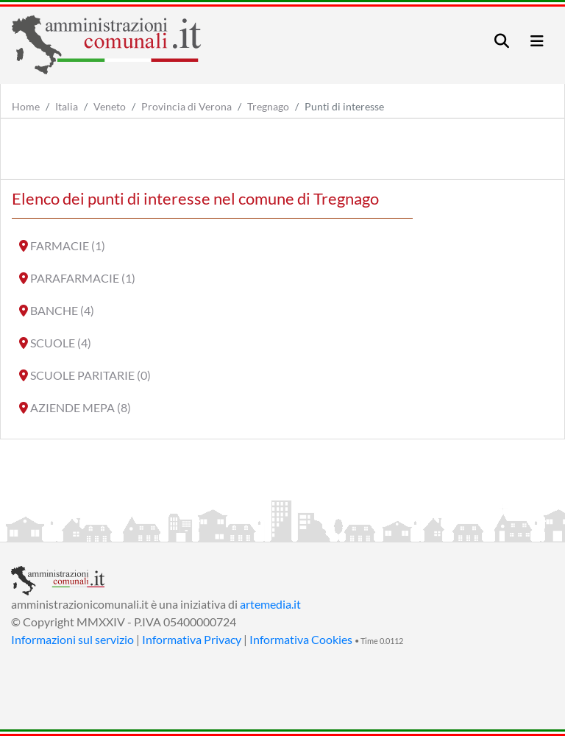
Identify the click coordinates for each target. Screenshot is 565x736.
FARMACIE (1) (67, 245)
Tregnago (268, 106)
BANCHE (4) (62, 310)
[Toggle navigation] (502, 40)
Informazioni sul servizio (72, 639)
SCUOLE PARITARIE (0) (90, 375)
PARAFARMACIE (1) (82, 278)
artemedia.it (270, 604)
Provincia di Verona (186, 106)
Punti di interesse (344, 106)
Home (26, 106)
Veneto (109, 106)
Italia (66, 106)
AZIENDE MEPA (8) (80, 407)
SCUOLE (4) (60, 343)
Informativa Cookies (300, 639)
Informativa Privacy (191, 639)
